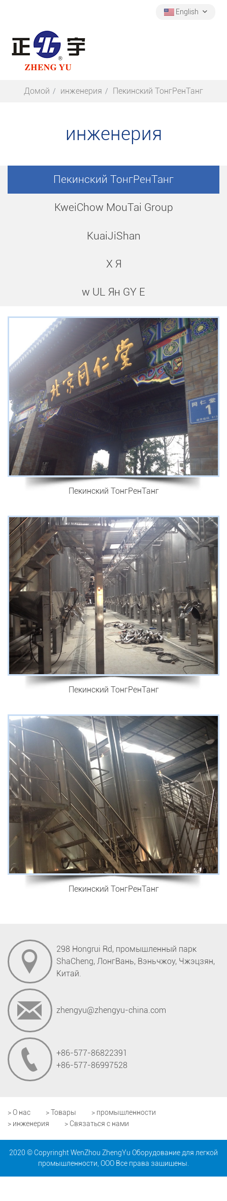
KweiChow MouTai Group (113, 207)
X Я (113, 264)
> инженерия (28, 1123)
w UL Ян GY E (113, 292)
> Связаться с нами (96, 1123)
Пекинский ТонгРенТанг (113, 179)
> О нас (19, 1112)
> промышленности (123, 1112)
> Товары (61, 1112)
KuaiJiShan (114, 236)
